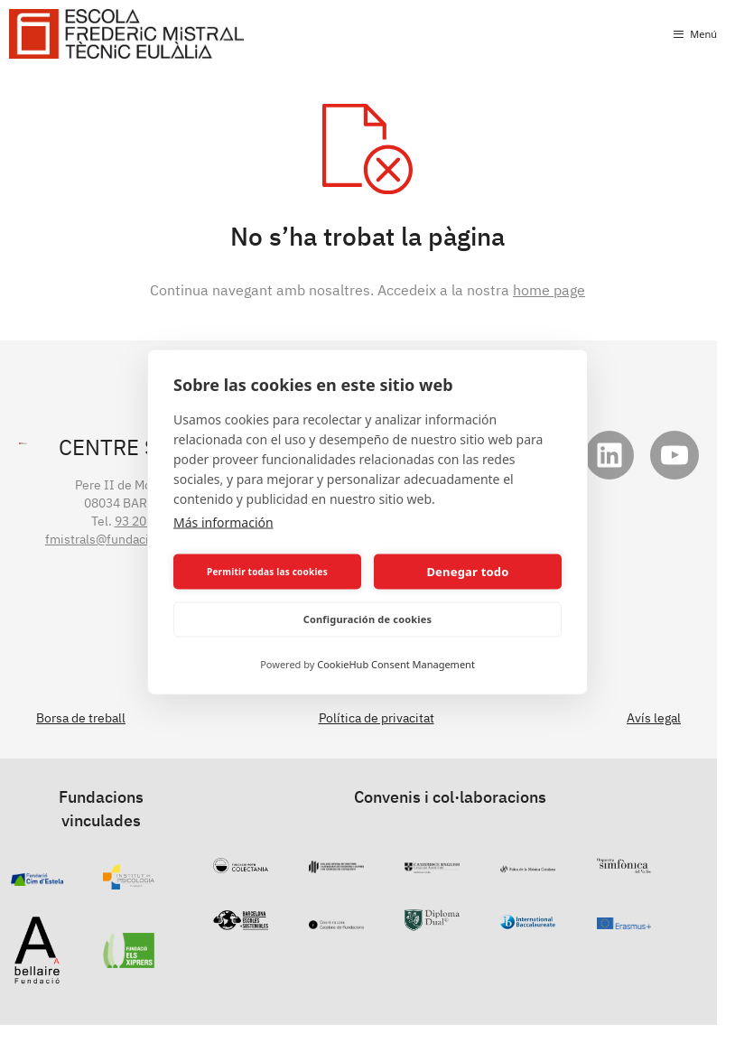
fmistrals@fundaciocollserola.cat (139, 539)
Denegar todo (467, 571)
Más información (223, 521)
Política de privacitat (376, 718)
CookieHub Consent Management (396, 663)
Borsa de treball (81, 718)
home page (549, 290)
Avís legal (654, 718)
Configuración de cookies (368, 619)
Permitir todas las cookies (267, 571)
